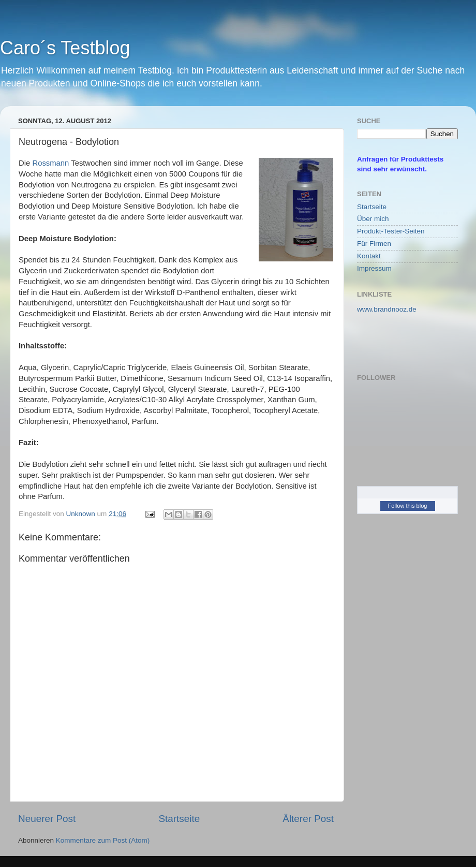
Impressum (374, 268)
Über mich (373, 219)
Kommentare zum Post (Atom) (103, 840)
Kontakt (369, 256)
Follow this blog (407, 506)
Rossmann (50, 163)
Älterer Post (308, 818)
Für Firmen (374, 243)
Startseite (179, 818)
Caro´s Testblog (65, 47)
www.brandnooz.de (386, 309)
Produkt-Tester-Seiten (391, 231)
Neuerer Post (47, 818)
